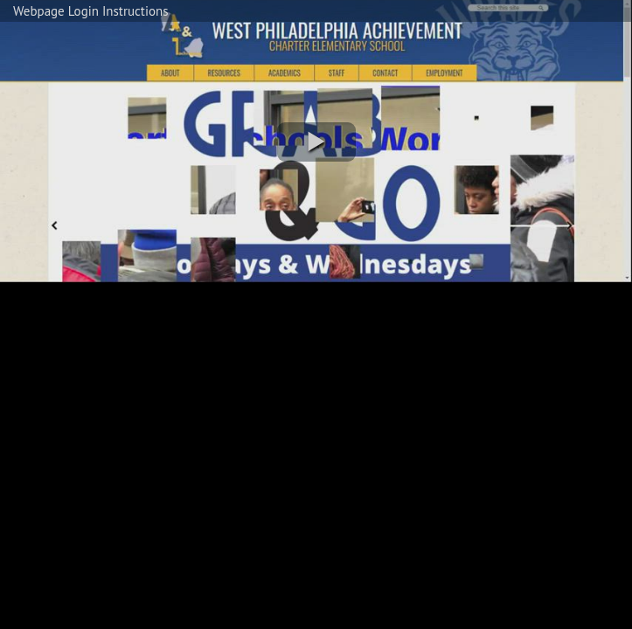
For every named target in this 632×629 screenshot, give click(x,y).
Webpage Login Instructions (91, 11)
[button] (316, 142)
